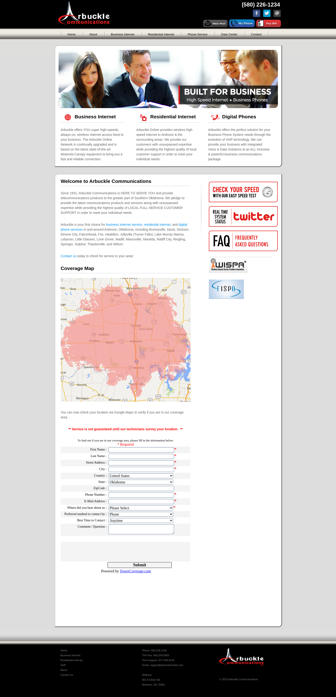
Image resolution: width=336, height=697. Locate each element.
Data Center (229, 34)
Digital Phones (239, 116)
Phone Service (197, 34)
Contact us (68, 256)
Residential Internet (161, 34)
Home (71, 34)
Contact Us (66, 674)
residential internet (157, 224)
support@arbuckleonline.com (166, 665)
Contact (256, 34)
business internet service (124, 224)
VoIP (63, 665)
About (93, 34)
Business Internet (122, 34)
